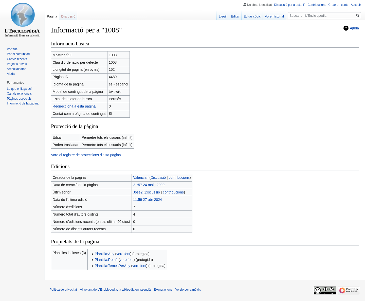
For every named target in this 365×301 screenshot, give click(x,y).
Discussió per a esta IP (289, 5)
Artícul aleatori (16, 69)
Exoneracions (163, 289)
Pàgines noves (17, 64)
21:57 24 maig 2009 (149, 185)
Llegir (223, 16)
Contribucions (316, 5)
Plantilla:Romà (106, 260)
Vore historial (274, 16)
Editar (235, 16)
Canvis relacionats (19, 93)
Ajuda (354, 28)
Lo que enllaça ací (19, 89)
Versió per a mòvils (188, 289)
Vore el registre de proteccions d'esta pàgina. (86, 155)
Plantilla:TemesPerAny (112, 266)
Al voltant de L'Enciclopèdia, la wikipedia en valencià (115, 289)
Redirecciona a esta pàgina (74, 106)
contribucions (179, 177)
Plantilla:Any (104, 254)
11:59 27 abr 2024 (147, 200)
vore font (123, 254)
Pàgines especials (19, 98)
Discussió (158, 177)
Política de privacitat (63, 289)
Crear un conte (338, 5)
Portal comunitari (18, 54)
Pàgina (52, 16)
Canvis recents (17, 59)
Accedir (356, 5)
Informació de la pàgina (23, 103)
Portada (12, 49)
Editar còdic (252, 16)
